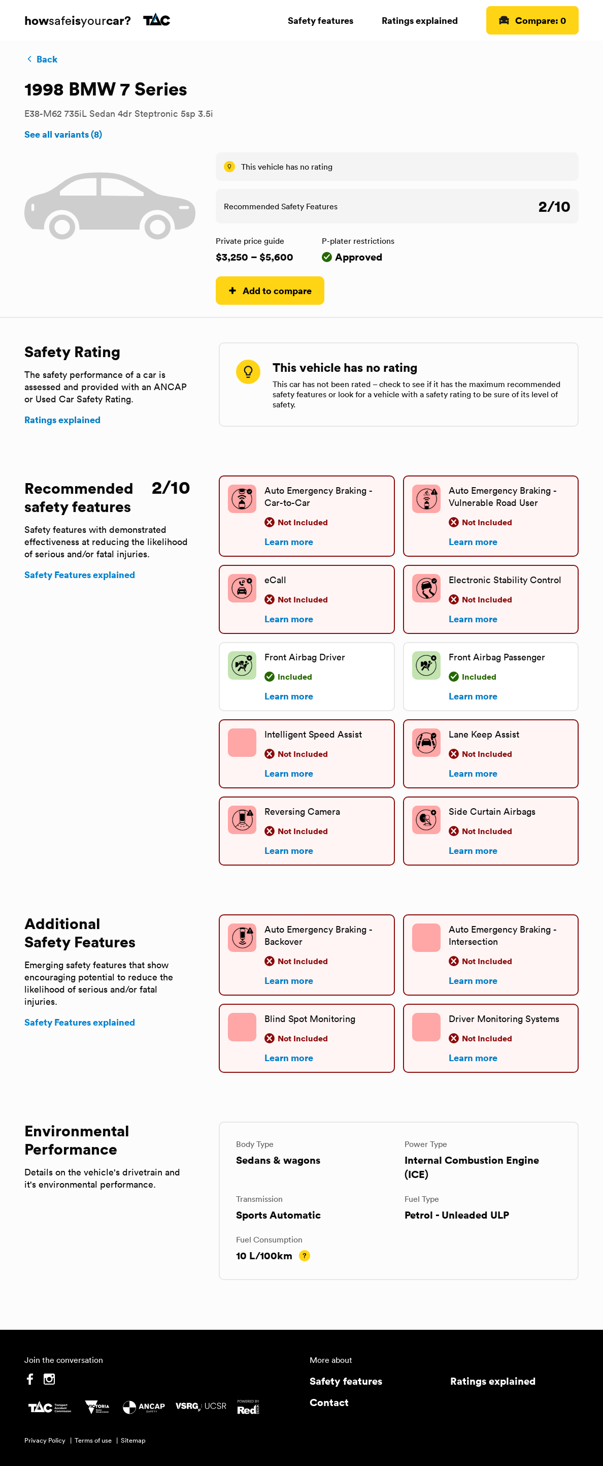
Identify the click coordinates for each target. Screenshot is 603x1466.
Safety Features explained (79, 574)
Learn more (288, 541)
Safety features (320, 20)
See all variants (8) (63, 134)
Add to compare (270, 290)
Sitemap (133, 1440)
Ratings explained (420, 20)
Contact (329, 1402)
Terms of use (93, 1440)
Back (40, 59)
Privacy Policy (44, 1440)
